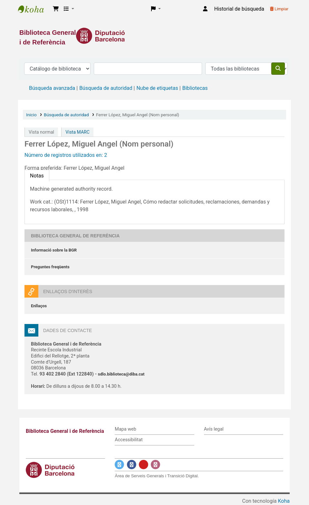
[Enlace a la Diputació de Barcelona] (154, 36)
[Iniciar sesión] (205, 9)
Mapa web (125, 429)
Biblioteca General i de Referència (34, 9)
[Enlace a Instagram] (155, 464)
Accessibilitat (128, 440)
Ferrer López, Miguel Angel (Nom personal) (137, 114)
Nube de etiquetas (157, 88)
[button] (55, 9)
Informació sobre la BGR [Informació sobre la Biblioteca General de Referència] (54, 250)
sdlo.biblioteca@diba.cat (121, 374)
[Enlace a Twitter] (119, 464)
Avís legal (214, 429)
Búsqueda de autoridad (105, 88)
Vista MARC (77, 132)
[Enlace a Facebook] (131, 464)
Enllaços (39, 305)
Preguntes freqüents (50, 266)
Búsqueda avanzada (52, 88)
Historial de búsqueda (239, 9)
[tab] (36, 176)
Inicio (31, 114)
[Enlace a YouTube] (143, 464)
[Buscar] (278, 68)
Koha (284, 501)
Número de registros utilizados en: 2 (65, 155)
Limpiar (279, 8)
